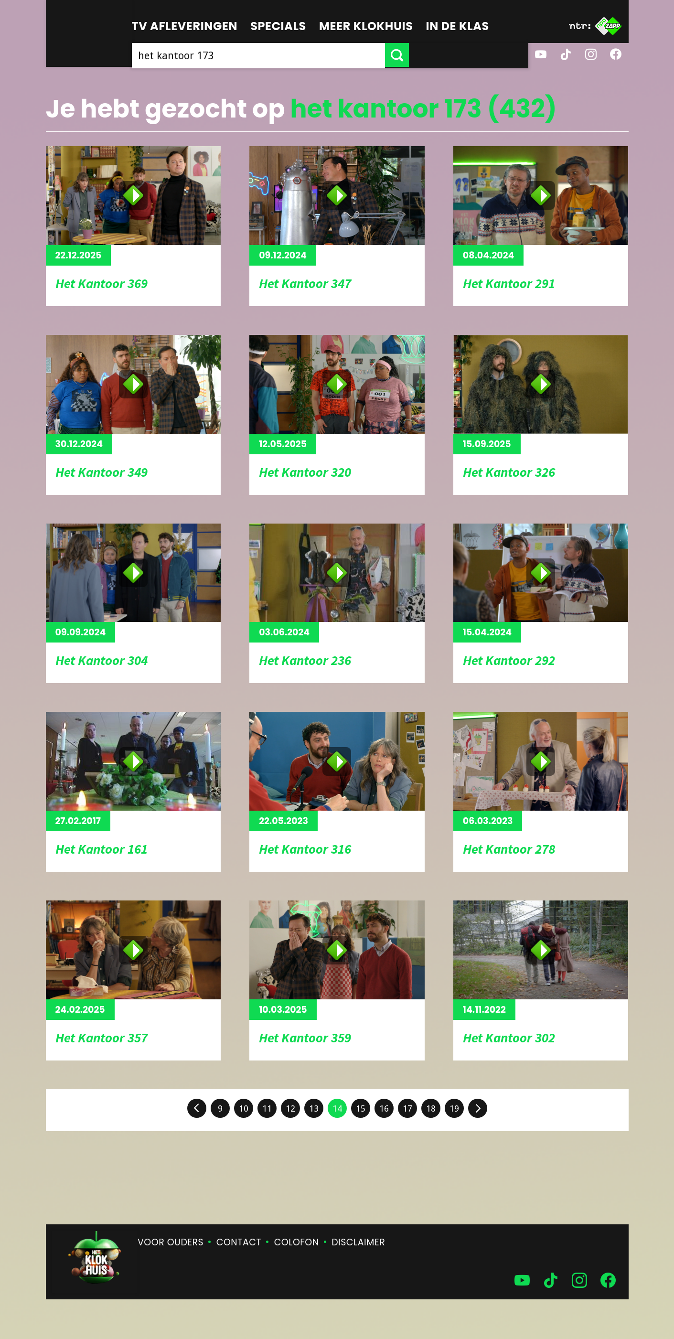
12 (290, 1108)
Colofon (296, 1242)
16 (384, 1108)
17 (407, 1108)
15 (360, 1108)
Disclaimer (358, 1242)
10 (243, 1108)
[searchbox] (318, 55)
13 (314, 1108)
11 (267, 1108)
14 (337, 1108)
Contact (238, 1242)
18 (431, 1108)
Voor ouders (170, 1242)
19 (454, 1108)
